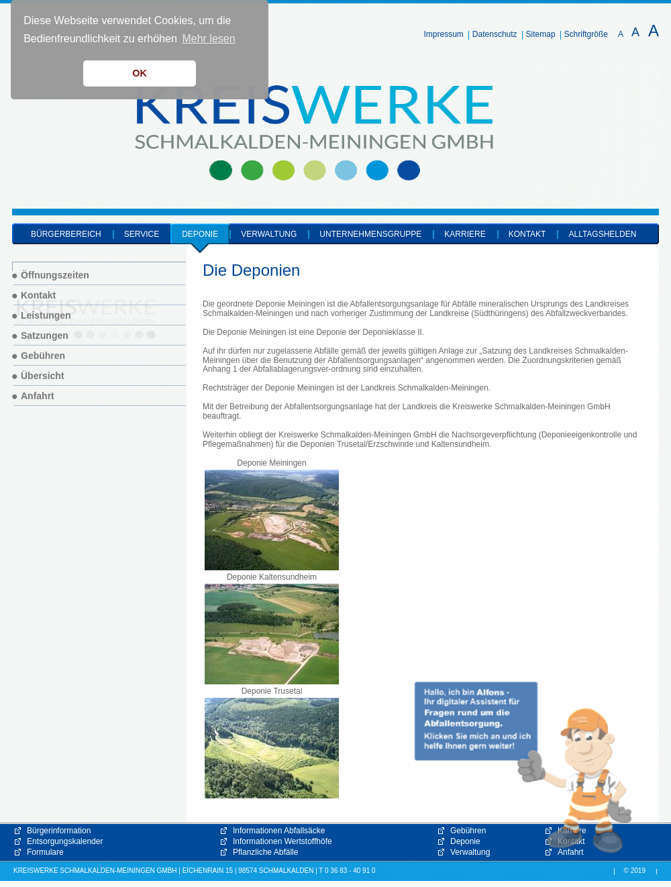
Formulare (45, 852)
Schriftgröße (586, 34)
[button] (523, 767)
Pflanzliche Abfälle (265, 852)
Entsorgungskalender (65, 841)
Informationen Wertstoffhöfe (282, 841)
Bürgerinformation (59, 830)
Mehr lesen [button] (208, 38)
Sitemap (541, 34)
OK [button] (139, 73)
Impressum (444, 34)
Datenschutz (494, 34)
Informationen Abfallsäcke (279, 830)
